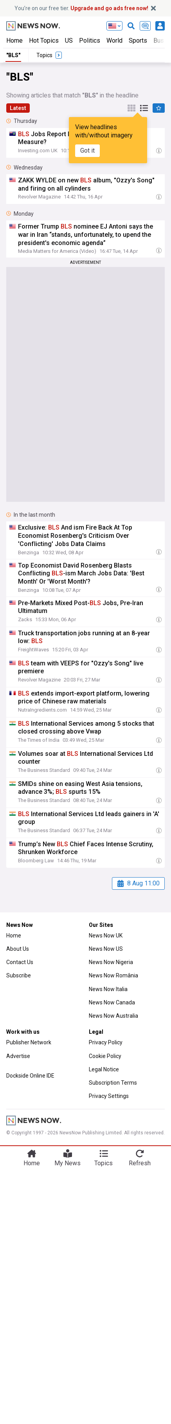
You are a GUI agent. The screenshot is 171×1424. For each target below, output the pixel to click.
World (114, 40)
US (69, 40)
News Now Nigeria (111, 962)
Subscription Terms (113, 1083)
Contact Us (19, 962)
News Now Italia (108, 989)
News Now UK (105, 935)
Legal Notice (104, 1069)
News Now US (106, 949)
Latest (18, 108)
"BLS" (13, 55)
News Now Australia (113, 1016)
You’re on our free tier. (81, 8)
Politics (89, 40)
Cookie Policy (105, 1056)
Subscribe (18, 975)
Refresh (140, 1163)
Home (14, 40)
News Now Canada (112, 1002)
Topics (103, 1163)
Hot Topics (44, 40)
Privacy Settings (109, 1096)
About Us (17, 949)
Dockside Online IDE (30, 1076)
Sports (138, 40)
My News (67, 1163)
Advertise (18, 1056)
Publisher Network (28, 1042)
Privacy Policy (105, 1042)
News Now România (113, 975)
